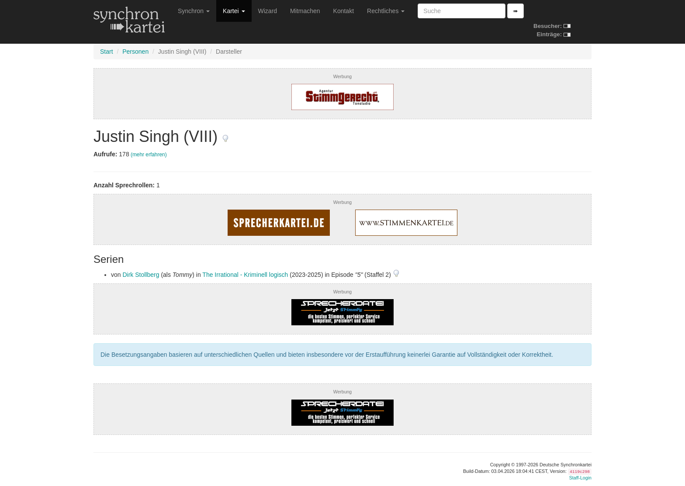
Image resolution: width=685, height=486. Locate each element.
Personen (135, 51)
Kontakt (343, 10)
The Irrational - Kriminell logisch (245, 274)
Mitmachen (305, 10)
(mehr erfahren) (149, 155)
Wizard (267, 10)
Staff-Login (580, 477)
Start (106, 51)
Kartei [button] (234, 10)
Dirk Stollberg (140, 274)
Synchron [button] (194, 10)
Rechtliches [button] (386, 10)
